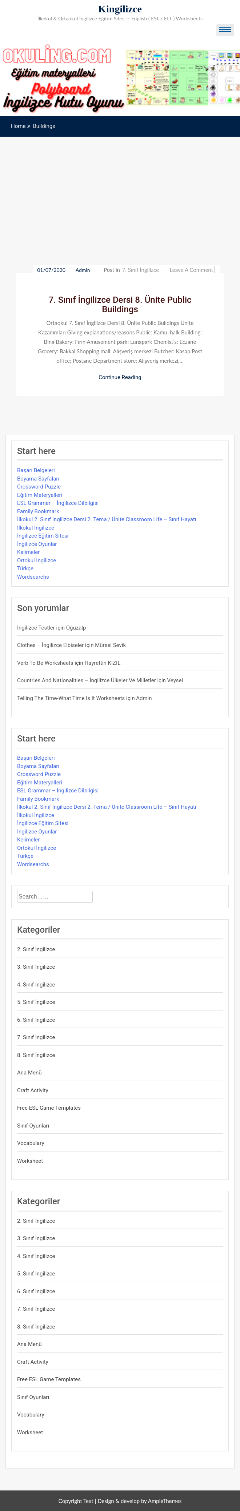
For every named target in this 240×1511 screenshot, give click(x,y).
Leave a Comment (191, 269)
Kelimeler (28, 552)
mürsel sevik (110, 645)
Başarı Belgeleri (36, 470)
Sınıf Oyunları (33, 1125)
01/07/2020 (51, 270)
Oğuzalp (76, 627)
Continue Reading (120, 377)
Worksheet (30, 1161)
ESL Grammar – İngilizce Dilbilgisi (58, 503)
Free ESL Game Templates (49, 1108)
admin (83, 270)
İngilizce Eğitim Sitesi (42, 536)
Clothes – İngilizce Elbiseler (50, 645)
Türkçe (25, 568)
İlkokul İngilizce (35, 528)
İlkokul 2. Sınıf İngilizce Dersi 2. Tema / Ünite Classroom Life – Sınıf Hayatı (106, 519)
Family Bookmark (38, 511)
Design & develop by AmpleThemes (139, 1501)
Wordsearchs (33, 577)
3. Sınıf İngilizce (36, 967)
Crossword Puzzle (39, 486)
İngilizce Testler (36, 627)
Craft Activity (32, 1090)
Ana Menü (29, 1072)
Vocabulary (30, 1143)
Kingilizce (120, 9)
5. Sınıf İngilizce (36, 1002)
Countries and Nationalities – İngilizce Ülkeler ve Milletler (86, 680)
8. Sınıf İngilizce (36, 1055)
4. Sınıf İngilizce (36, 984)
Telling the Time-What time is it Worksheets (71, 698)
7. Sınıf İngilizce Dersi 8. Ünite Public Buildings (119, 304)
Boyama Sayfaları (38, 478)
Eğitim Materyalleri (39, 495)
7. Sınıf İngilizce (140, 269)
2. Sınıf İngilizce (36, 949)
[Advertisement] (120, 191)
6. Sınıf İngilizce (36, 1020)
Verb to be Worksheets (45, 663)
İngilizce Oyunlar (37, 544)
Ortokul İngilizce (36, 560)
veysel (175, 680)
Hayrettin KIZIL (102, 663)
